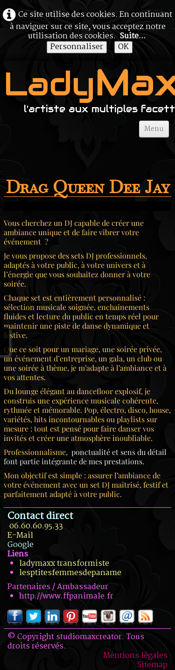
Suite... (132, 36)
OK (123, 47)
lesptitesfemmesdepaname (70, 573)
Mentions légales (135, 655)
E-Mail (20, 535)
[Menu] (154, 129)
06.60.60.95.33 (36, 526)
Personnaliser (76, 47)
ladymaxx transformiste (64, 563)
